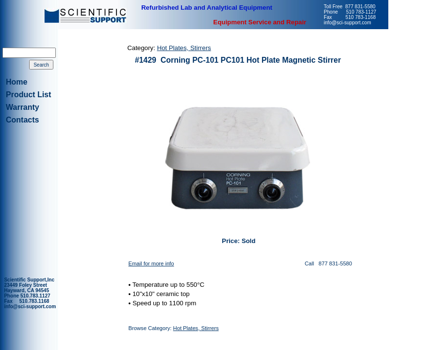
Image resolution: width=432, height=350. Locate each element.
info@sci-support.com (30, 306)
